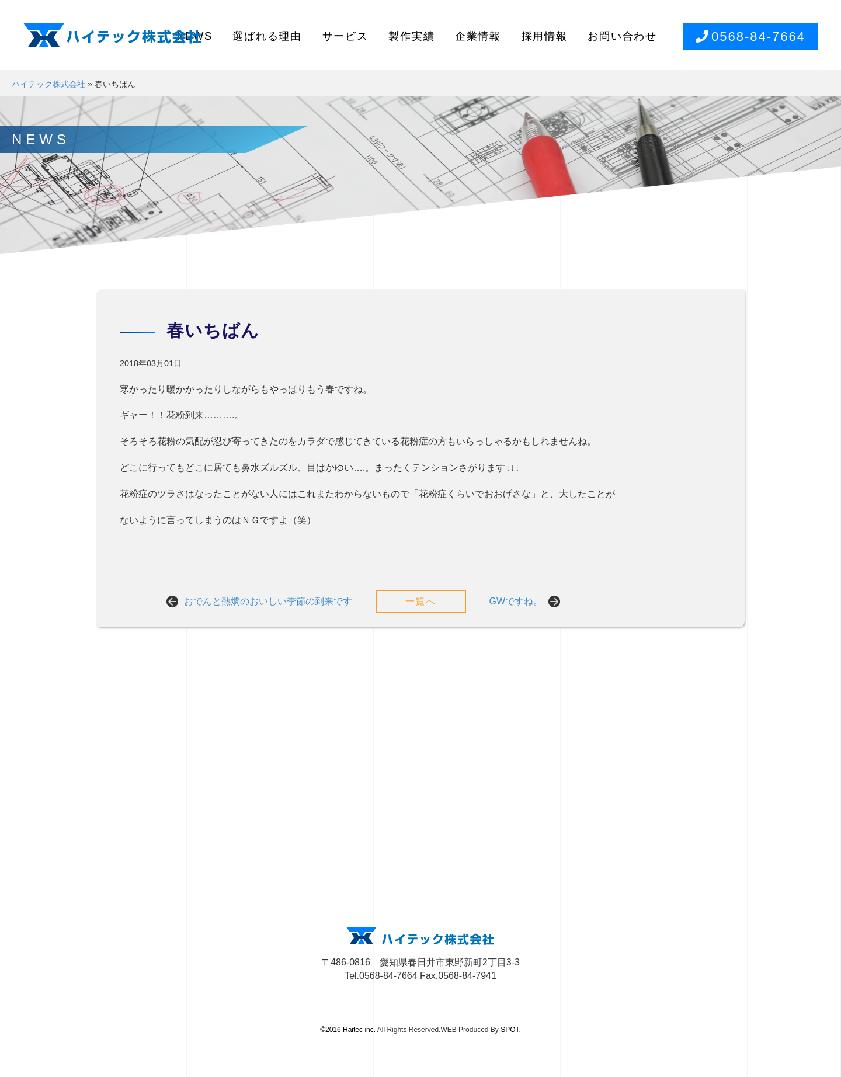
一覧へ (420, 601)
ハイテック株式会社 (48, 84)
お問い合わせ (622, 36)
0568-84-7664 (750, 36)
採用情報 (545, 36)
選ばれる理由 (267, 36)
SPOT (510, 1030)
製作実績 (411, 36)
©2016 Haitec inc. (348, 1030)
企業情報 (478, 36)
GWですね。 (516, 601)
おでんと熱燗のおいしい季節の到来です (268, 601)
